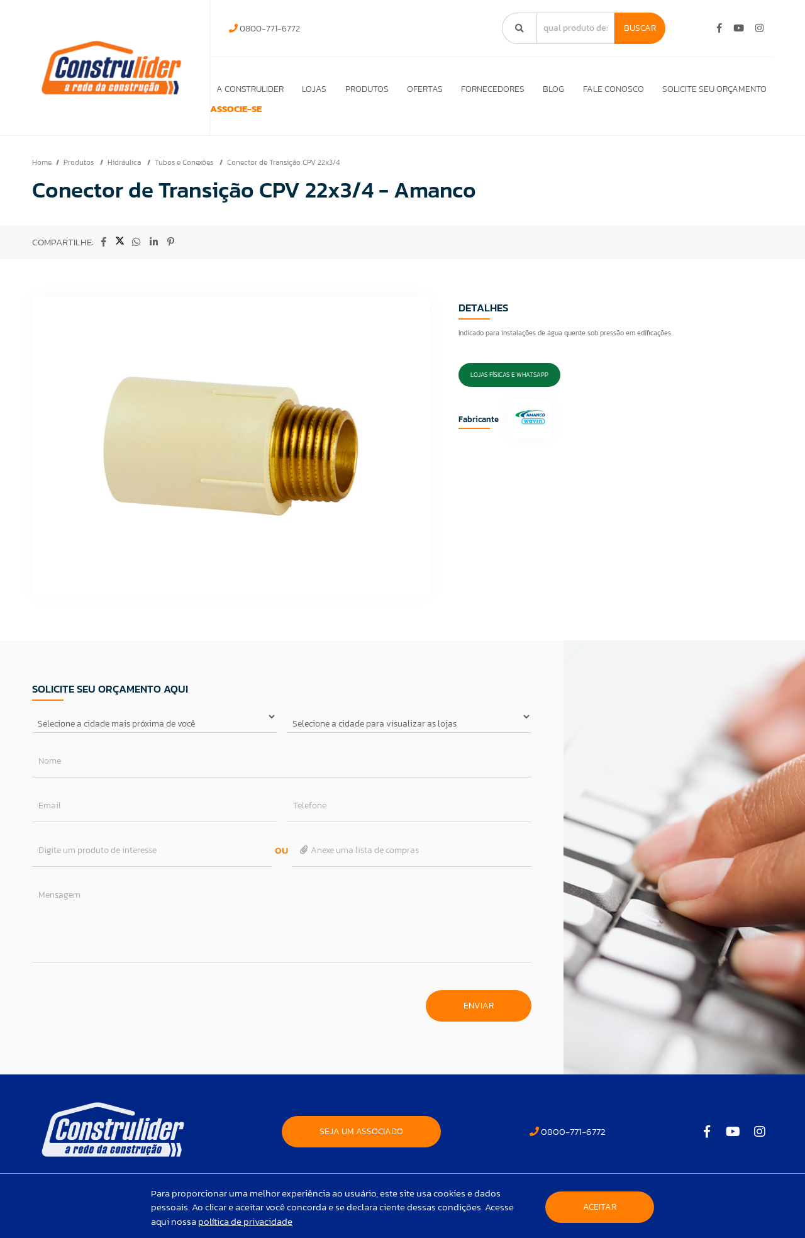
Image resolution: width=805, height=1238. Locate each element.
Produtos (360, 89)
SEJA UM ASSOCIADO (361, 1149)
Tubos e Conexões (185, 180)
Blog (551, 89)
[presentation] (127, 1017)
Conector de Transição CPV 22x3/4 (283, 180)
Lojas (306, 89)
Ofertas (419, 89)
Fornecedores (489, 89)
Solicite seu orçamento (714, 89)
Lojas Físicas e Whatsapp (509, 392)
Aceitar (599, 1206)
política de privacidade (245, 1221)
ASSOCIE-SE (250, 118)
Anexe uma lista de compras (358, 867)
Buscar (640, 28)
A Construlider (240, 89)
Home (42, 180)
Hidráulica (125, 180)
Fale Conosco (611, 89)
